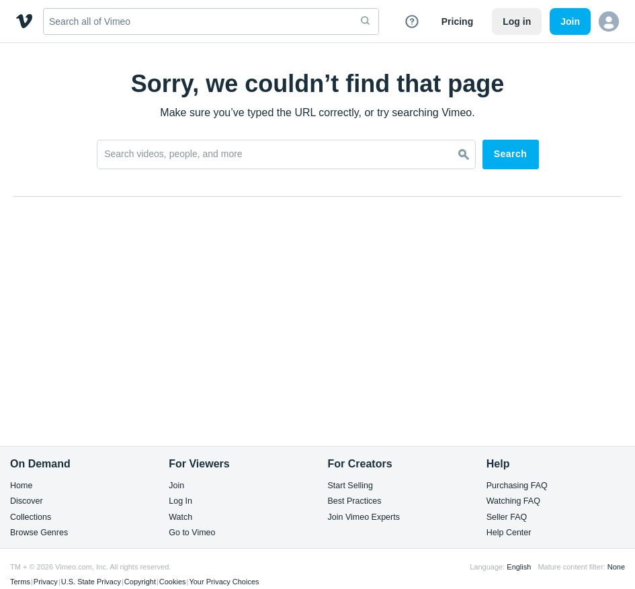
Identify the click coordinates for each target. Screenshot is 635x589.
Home (21, 486)
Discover (26, 501)
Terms (20, 582)
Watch (180, 517)
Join (176, 486)
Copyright (140, 582)
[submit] (365, 21)
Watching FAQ (513, 501)
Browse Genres (39, 533)
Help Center (509, 533)
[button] (609, 21)
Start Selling (350, 486)
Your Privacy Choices (224, 582)
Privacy (46, 582)
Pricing (457, 21)
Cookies (172, 582)
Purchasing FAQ (517, 486)
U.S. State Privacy (91, 582)
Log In (180, 501)
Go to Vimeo (192, 533)
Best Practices (355, 501)
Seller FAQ (506, 517)
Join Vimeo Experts (364, 517)
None (616, 567)
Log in (517, 21)
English (519, 567)
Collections (30, 517)
